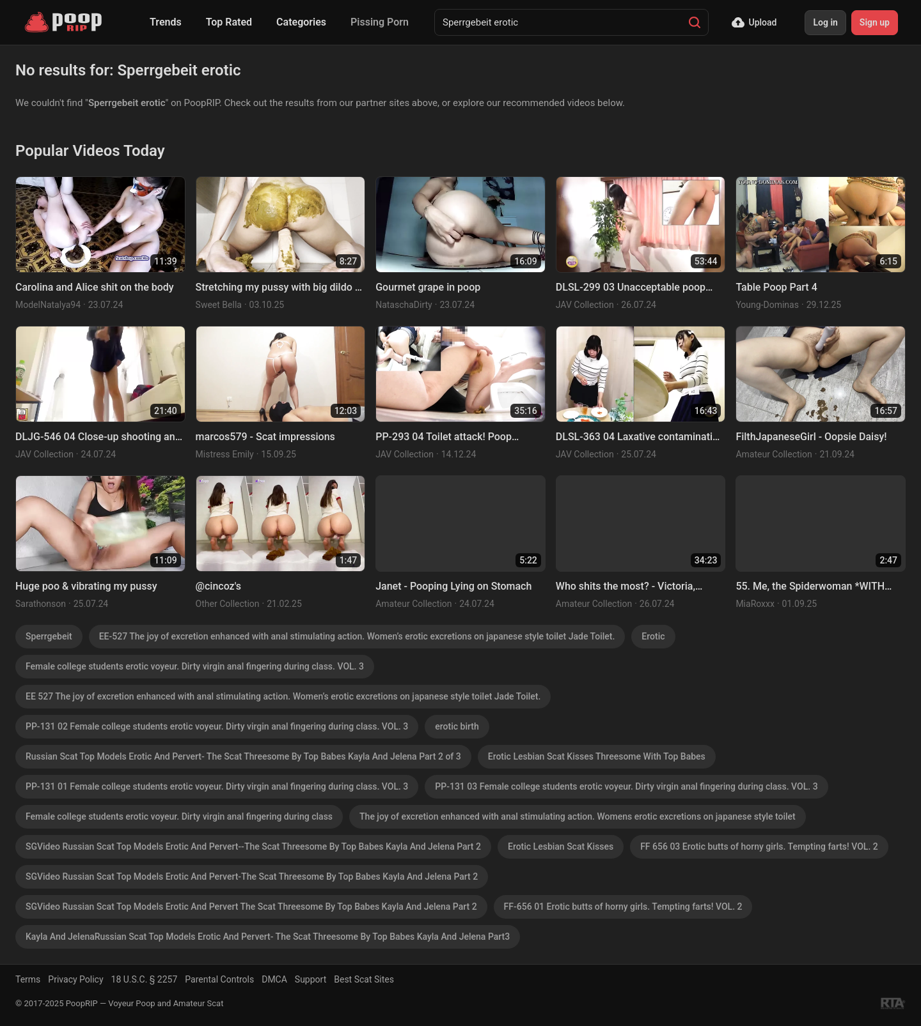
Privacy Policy (75, 979)
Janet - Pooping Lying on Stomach (453, 586)
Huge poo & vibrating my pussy (86, 586)
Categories (301, 22)
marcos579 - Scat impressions (265, 437)
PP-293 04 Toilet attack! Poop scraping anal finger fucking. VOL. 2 (456, 437)
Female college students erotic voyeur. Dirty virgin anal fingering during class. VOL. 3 (195, 666)
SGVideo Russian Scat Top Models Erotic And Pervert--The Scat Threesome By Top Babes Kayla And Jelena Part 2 (253, 846)
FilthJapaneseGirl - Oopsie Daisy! (811, 437)
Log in (825, 22)
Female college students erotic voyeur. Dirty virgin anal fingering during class (179, 816)
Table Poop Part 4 (776, 287)
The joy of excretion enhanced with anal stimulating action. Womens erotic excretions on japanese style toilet (577, 816)
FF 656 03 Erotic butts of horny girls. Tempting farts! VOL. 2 (759, 846)
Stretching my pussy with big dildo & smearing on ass (278, 288)
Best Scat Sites (364, 979)
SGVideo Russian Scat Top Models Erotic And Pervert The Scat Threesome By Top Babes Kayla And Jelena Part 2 (251, 906)
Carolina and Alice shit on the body (94, 287)
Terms (27, 979)
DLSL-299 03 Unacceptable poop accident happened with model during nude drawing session (630, 288)
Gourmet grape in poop (427, 287)
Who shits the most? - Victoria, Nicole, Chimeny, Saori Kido (625, 586)
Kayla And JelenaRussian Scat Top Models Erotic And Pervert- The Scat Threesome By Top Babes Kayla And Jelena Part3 (268, 936)
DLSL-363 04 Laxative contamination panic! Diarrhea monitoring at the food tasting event (640, 437)
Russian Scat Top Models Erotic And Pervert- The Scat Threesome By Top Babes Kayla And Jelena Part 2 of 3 (243, 756)
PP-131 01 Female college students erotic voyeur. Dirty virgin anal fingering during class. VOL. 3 (217, 786)
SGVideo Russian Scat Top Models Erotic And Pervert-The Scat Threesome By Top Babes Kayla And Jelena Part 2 (252, 876)
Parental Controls (219, 979)
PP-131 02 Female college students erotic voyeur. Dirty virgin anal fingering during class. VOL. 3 (217, 726)
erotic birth (456, 726)
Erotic (653, 636)
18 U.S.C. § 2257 (144, 979)
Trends (166, 22)
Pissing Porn (379, 22)
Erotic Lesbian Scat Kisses (560, 846)
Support (310, 979)
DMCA (274, 979)
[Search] (694, 22)
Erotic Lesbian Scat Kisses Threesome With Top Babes (596, 756)
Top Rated (229, 22)
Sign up (875, 22)
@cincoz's (218, 586)
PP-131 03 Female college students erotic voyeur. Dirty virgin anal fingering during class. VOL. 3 (626, 786)
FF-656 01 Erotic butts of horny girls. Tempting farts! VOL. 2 (623, 906)
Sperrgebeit (49, 636)
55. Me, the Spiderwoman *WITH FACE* (810, 586)
